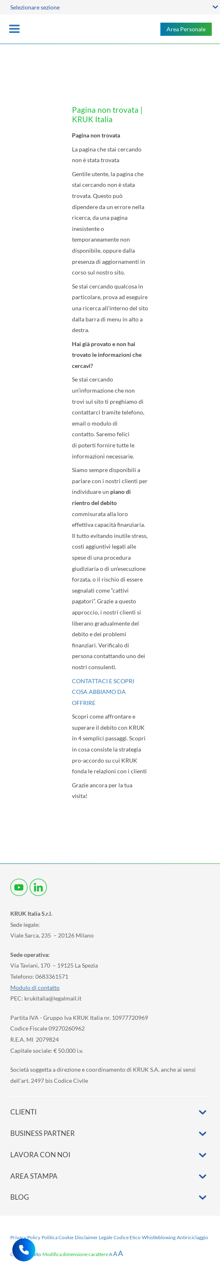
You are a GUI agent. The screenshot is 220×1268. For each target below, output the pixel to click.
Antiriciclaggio (192, 1237)
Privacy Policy (25, 1237)
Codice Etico (127, 1237)
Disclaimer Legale (93, 1237)
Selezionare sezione (35, 7)
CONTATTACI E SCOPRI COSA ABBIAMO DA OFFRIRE (103, 691)
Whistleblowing (159, 1237)
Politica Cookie (58, 1237)
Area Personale (186, 29)
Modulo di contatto (35, 987)
